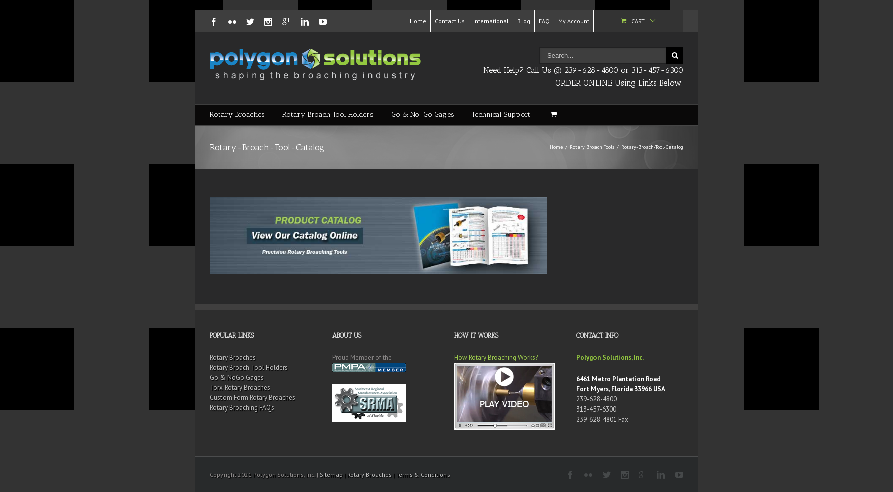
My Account (573, 21)
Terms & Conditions (423, 474)
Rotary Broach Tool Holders (328, 114)
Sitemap (331, 474)
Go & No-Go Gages (422, 114)
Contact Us (450, 21)
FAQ (544, 21)
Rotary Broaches (237, 114)
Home (418, 21)
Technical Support (501, 114)
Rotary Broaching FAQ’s (242, 407)
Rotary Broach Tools (592, 147)
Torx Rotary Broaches (240, 387)
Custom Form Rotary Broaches (252, 397)
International (491, 21)
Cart (638, 21)
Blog (523, 21)
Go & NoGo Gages (237, 377)
